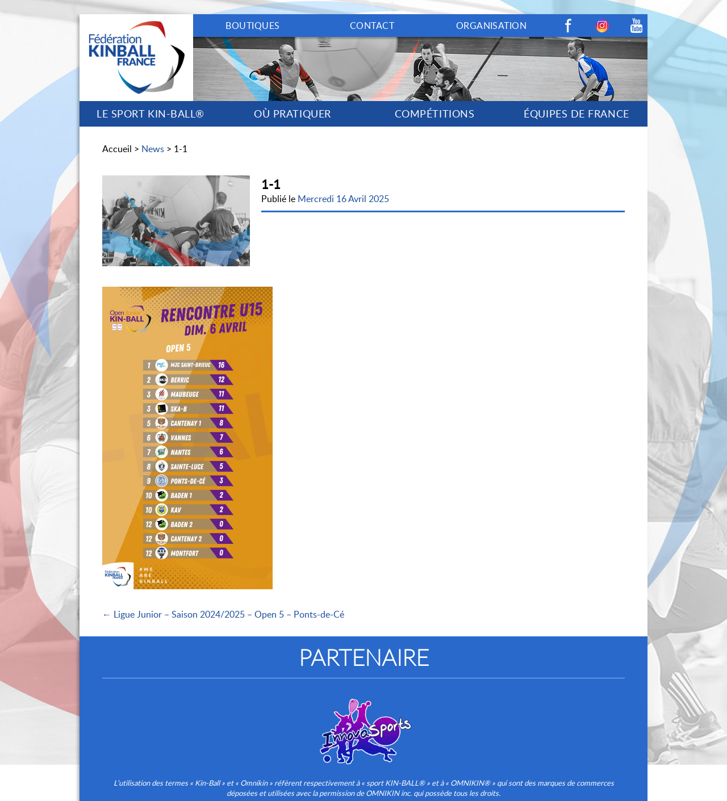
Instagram (602, 25)
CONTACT (372, 25)
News (152, 148)
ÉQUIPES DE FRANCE (576, 113)
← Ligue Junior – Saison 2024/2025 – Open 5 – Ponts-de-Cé (223, 614)
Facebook (568, 25)
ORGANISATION (491, 25)
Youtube (636, 25)
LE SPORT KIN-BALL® (150, 113)
